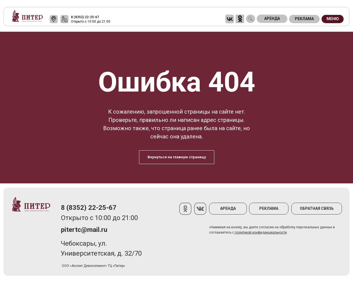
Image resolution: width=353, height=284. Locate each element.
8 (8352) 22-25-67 (85, 17)
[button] (316, 209)
